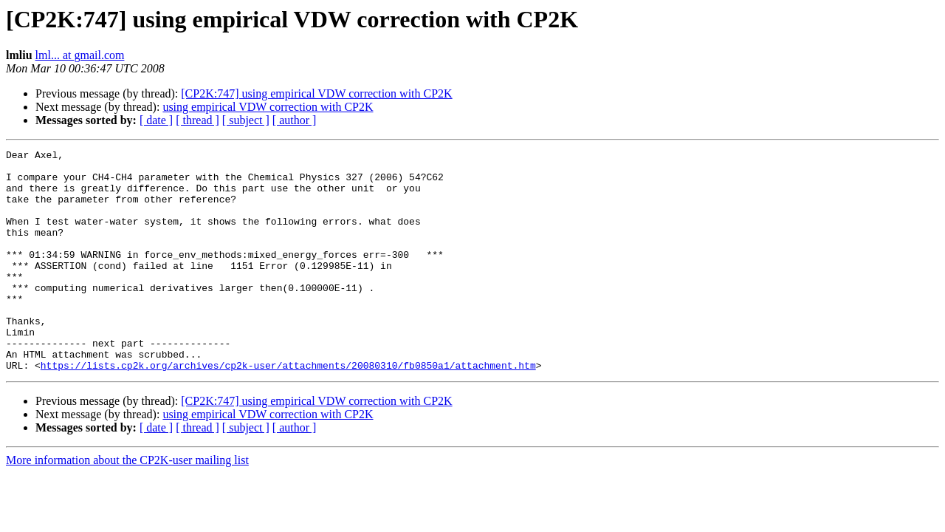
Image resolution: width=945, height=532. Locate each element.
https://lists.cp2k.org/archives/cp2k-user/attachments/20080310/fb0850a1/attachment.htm (288, 409)
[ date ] (156, 120)
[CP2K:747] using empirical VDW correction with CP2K (316, 93)
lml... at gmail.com (80, 55)
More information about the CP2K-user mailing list (127, 504)
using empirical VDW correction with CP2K (267, 106)
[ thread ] (197, 120)
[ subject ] (245, 120)
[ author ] (294, 120)
